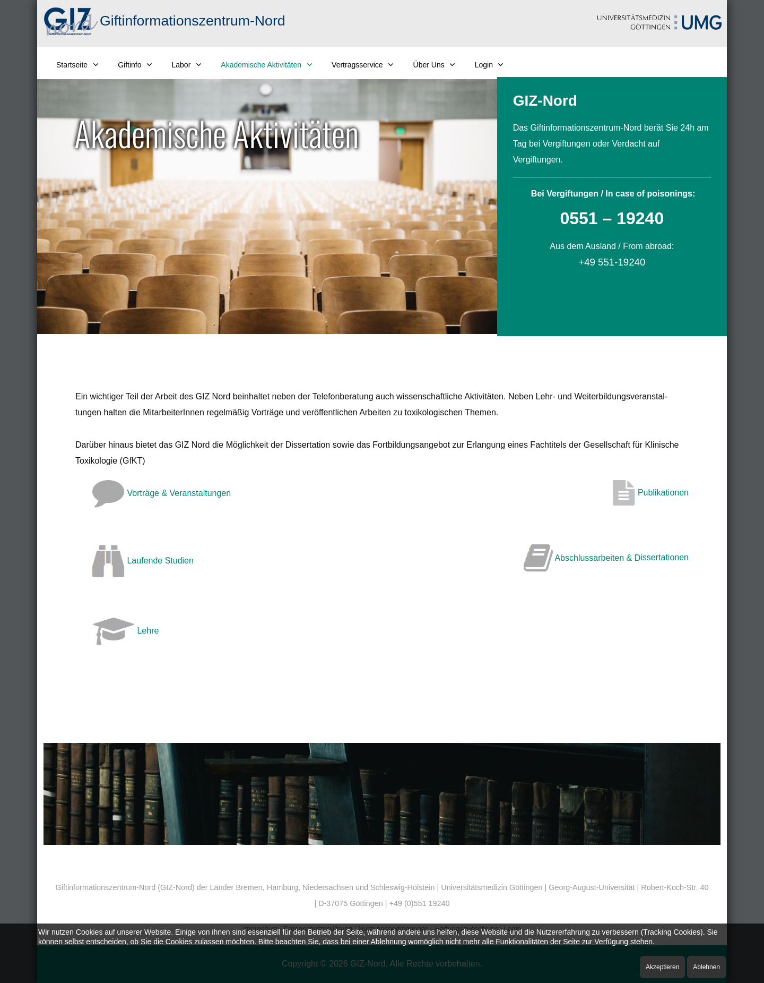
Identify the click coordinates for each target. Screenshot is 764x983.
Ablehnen (706, 967)
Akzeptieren (662, 967)
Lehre (125, 630)
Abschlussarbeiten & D (582, 557)
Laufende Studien (143, 560)
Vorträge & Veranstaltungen (161, 493)
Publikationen (651, 492)
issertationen (664, 557)
